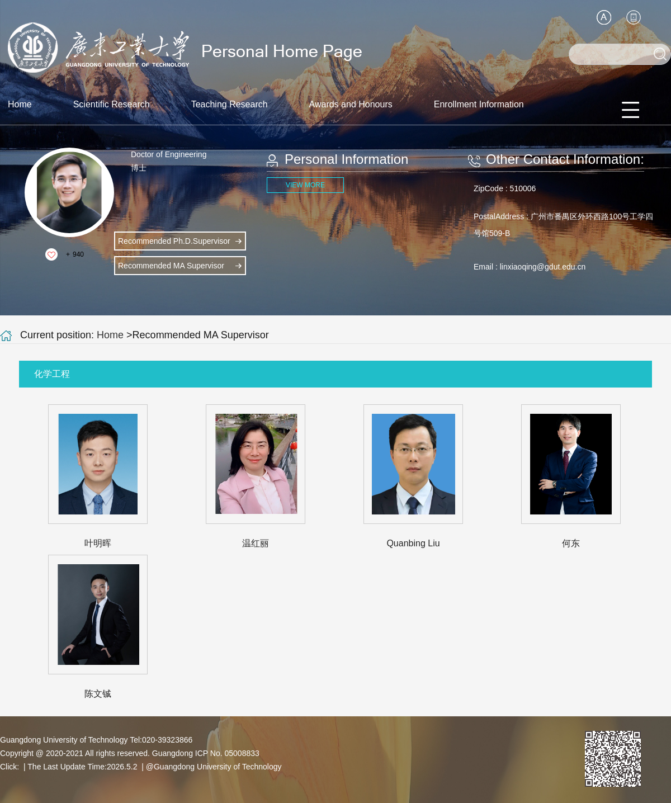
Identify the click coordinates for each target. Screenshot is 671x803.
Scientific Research (111, 104)
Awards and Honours (351, 104)
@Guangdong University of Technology (214, 766)
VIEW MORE (305, 185)
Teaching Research (229, 104)
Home (20, 104)
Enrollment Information (479, 104)
